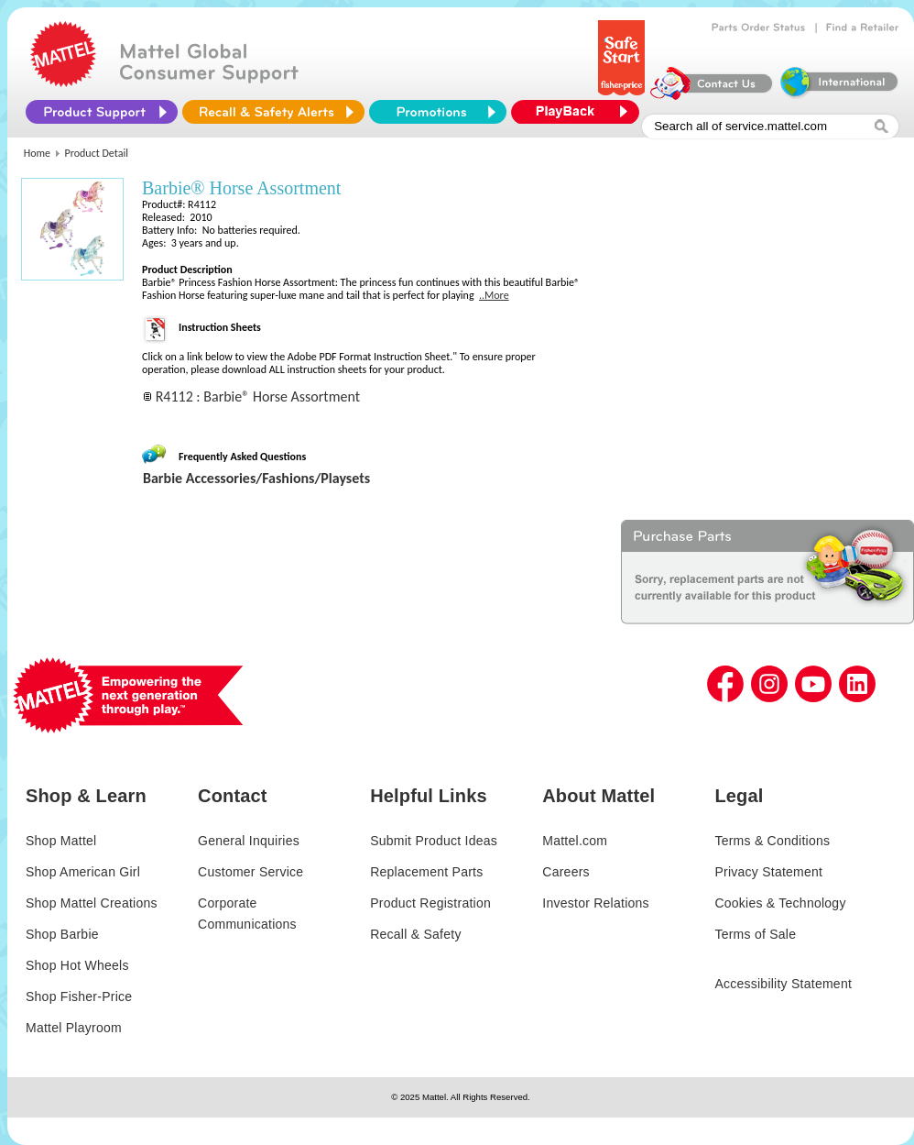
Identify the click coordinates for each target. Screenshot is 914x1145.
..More (494, 295)
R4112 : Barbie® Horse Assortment (258, 396)
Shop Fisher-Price (79, 996)
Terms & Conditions (772, 840)
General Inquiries (248, 840)
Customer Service (250, 871)
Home (37, 153)
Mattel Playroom (74, 1027)
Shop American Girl (83, 871)
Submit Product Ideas (433, 840)
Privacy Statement (768, 871)
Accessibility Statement (783, 983)
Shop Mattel (61, 840)
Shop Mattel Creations (92, 903)
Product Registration (430, 903)
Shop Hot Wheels (77, 965)
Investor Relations (595, 903)
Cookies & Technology (779, 903)
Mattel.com (574, 840)
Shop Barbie (62, 934)
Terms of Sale (755, 934)
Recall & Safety (415, 934)
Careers (566, 871)
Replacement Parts (426, 871)
